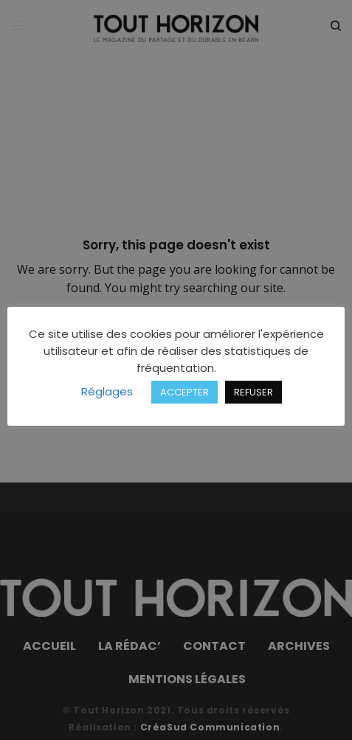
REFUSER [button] (253, 392)
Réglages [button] (107, 391)
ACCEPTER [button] (184, 392)
